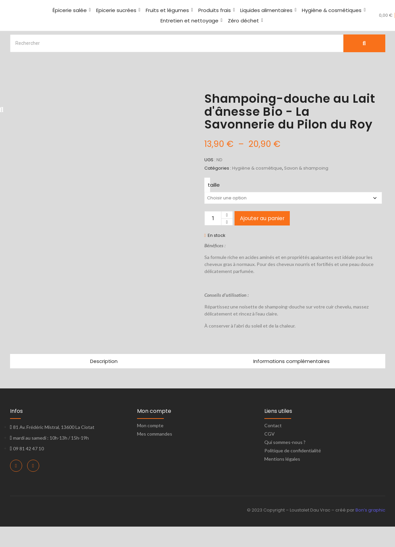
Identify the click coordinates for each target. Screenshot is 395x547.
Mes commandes (154, 454)
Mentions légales (282, 479)
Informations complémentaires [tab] (291, 381)
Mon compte (150, 446)
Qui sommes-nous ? (285, 463)
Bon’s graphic (370, 531)
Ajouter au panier (262, 218)
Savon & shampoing (306, 168)
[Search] (176, 43)
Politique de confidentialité (292, 471)
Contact (273, 446)
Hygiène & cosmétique (257, 168)
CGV (269, 454)
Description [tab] (104, 381)
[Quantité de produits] (212, 218)
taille (214, 184)
